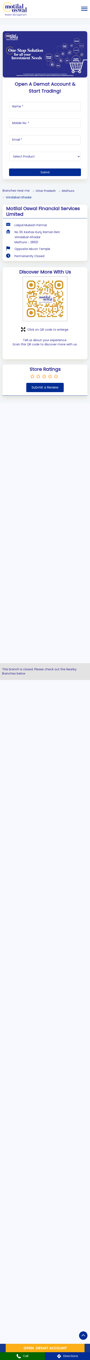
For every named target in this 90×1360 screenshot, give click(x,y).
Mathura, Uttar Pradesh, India (28, 1206)
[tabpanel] (45, 984)
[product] (45, 156)
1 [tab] (46, 1052)
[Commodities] (45, 625)
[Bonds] (45, 739)
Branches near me (16, 191)
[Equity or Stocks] (45, 435)
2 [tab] (53, 1052)
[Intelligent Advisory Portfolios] (45, 777)
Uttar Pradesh (46, 191)
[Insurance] (45, 815)
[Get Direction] (54, 1204)
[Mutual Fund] (45, 587)
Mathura (68, 191)
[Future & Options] (45, 473)
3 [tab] (58, 1052)
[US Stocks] (45, 511)
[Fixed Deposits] (45, 852)
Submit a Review (45, 387)
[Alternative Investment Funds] (45, 549)
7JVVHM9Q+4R (18, 1202)
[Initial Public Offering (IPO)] (45, 701)
